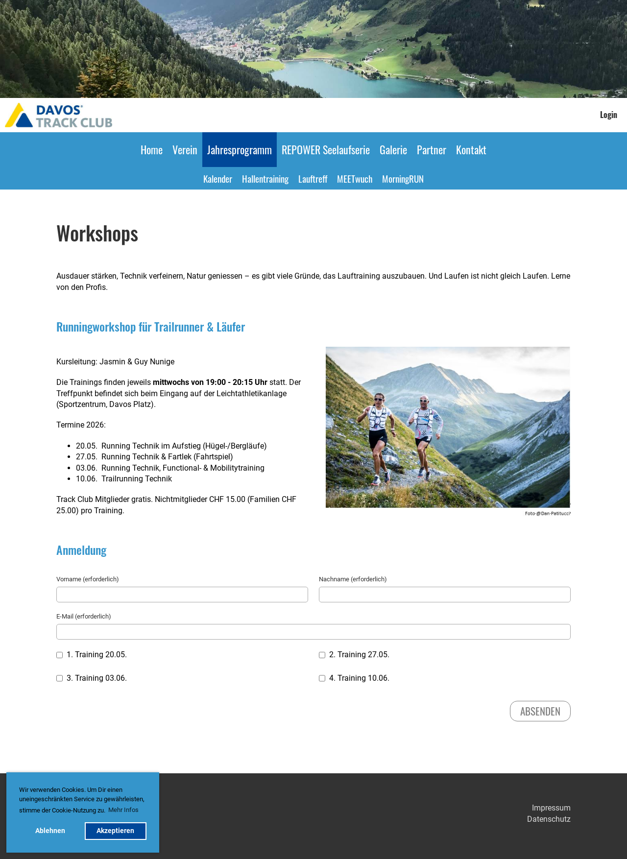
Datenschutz (549, 819)
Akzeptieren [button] (115, 831)
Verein (184, 149)
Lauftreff (312, 178)
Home (152, 149)
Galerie (393, 149)
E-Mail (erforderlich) (83, 616)
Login (608, 114)
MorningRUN (403, 178)
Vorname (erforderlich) (87, 579)
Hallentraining (265, 178)
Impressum (551, 807)
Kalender (217, 178)
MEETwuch (354, 178)
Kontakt (471, 149)
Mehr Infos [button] (123, 809)
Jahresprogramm (239, 149)
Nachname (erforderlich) (353, 579)
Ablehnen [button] (50, 831)
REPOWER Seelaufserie (326, 149)
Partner (431, 149)
